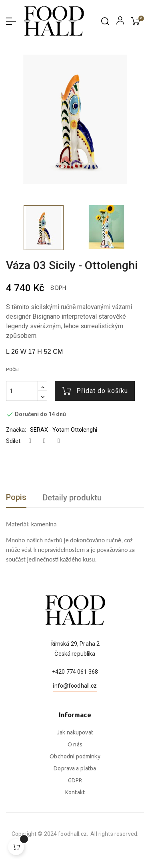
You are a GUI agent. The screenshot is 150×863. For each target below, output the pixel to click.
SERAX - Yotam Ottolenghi (63, 430)
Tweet (44, 441)
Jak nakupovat (75, 789)
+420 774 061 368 (75, 710)
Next (138, 227)
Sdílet (30, 441)
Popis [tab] (16, 497)
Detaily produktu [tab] (72, 497)
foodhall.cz (24, 834)
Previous (8, 227)
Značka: (16, 430)
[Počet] (22, 391)
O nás (75, 801)
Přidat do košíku (95, 391)
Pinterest (59, 441)
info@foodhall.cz (75, 724)
